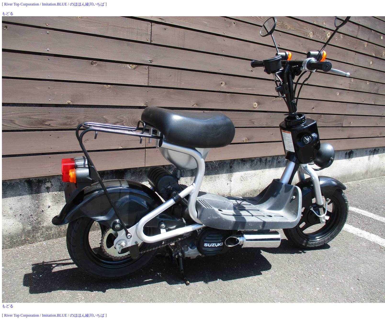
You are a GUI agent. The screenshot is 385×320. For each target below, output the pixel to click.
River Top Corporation (21, 4)
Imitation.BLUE (54, 4)
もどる (7, 13)
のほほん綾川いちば (87, 4)
